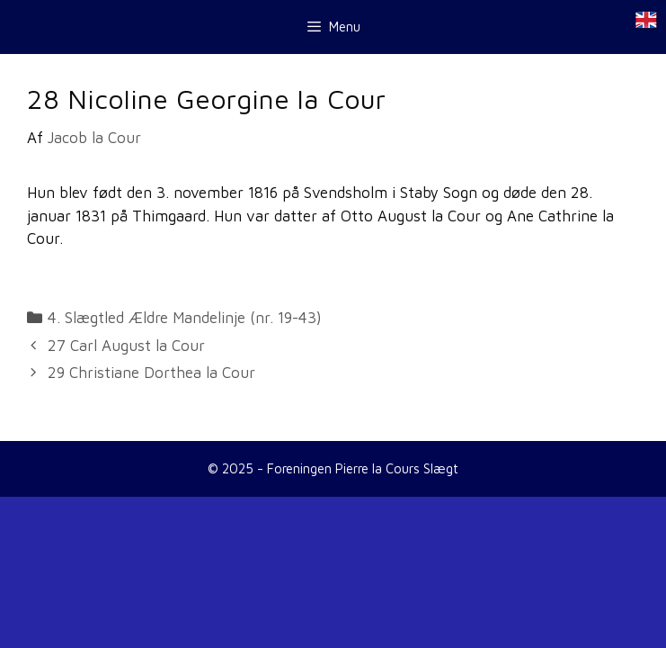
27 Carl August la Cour (126, 346)
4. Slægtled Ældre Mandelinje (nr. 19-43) (185, 318)
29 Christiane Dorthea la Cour (151, 373)
